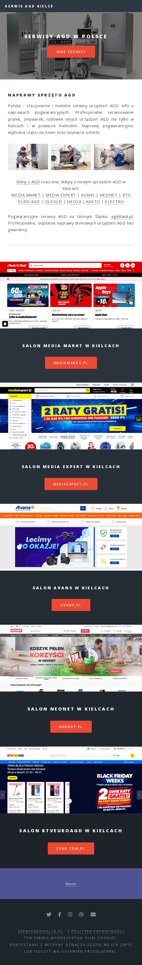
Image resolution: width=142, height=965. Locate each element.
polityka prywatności (97, 931)
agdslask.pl (122, 216)
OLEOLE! (53, 201)
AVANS (87, 195)
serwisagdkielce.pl (40, 931)
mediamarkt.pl (71, 363)
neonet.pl (71, 727)
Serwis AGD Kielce (29, 6)
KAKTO (93, 201)
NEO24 (74, 201)
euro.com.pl (71, 848)
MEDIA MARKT (25, 195)
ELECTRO (114, 201)
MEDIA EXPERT (61, 195)
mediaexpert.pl (71, 484)
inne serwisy (71, 51)
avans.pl (70, 605)
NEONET (108, 195)
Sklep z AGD (28, 181)
